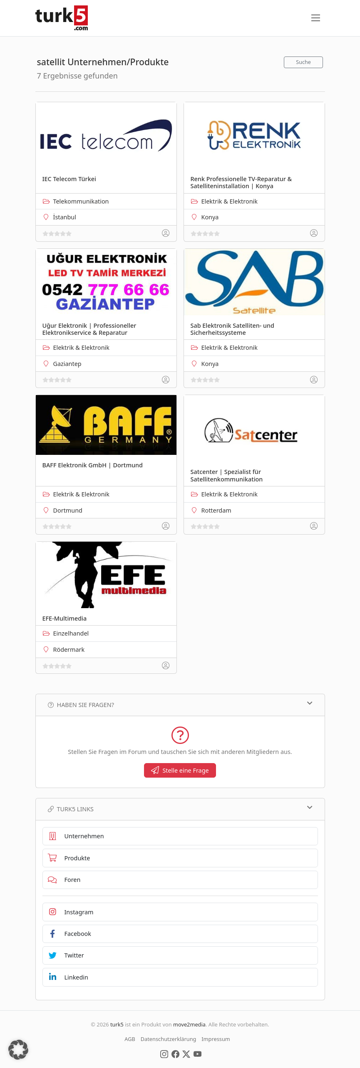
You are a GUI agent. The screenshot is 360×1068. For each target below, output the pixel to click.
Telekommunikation (81, 201)
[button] (18, 1049)
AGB (129, 1039)
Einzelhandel (71, 633)
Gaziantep (67, 364)
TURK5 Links (180, 809)
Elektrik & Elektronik (229, 201)
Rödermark (69, 649)
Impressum (215, 1039)
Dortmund (67, 510)
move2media (189, 1024)
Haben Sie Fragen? (180, 704)
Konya (210, 217)
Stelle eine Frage (180, 770)
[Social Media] (164, 1053)
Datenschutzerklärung (168, 1039)
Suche (303, 62)
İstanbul (64, 217)
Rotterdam (216, 510)
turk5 (117, 1024)
